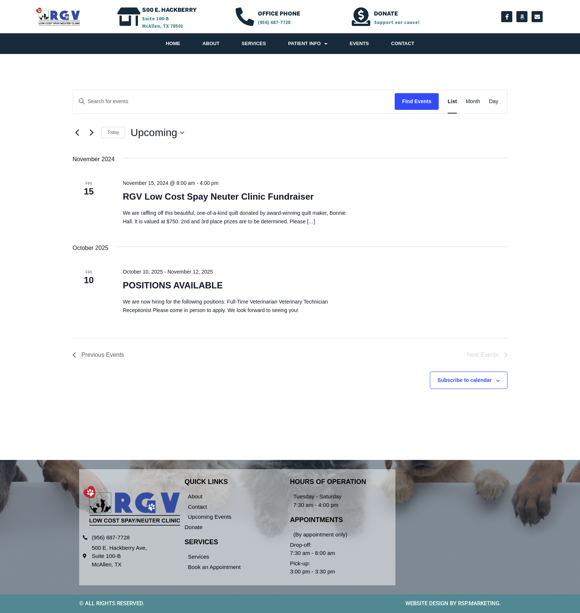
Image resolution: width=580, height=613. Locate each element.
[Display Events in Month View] (473, 101)
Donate (386, 13)
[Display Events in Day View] (493, 101)
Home (173, 43)
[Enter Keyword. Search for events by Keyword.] (234, 101)
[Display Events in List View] (452, 101)
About (210, 43)
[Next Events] (91, 132)
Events (359, 43)
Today (113, 132)
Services (254, 43)
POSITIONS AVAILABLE (173, 285)
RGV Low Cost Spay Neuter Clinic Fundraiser (218, 196)
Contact (402, 43)
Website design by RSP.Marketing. (453, 603)
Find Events (416, 101)
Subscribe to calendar (465, 380)
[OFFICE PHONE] (245, 16)
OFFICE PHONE (279, 13)
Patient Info (307, 44)
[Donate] (361, 16)
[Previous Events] (76, 132)
